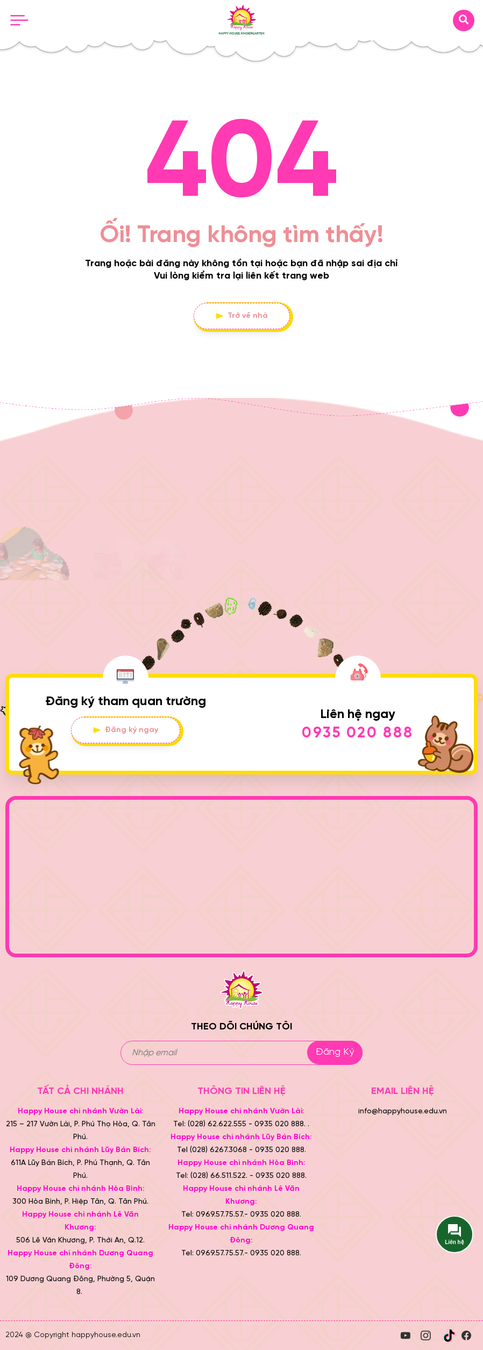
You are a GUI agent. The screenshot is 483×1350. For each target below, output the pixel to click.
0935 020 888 (358, 733)
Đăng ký (335, 1052)
